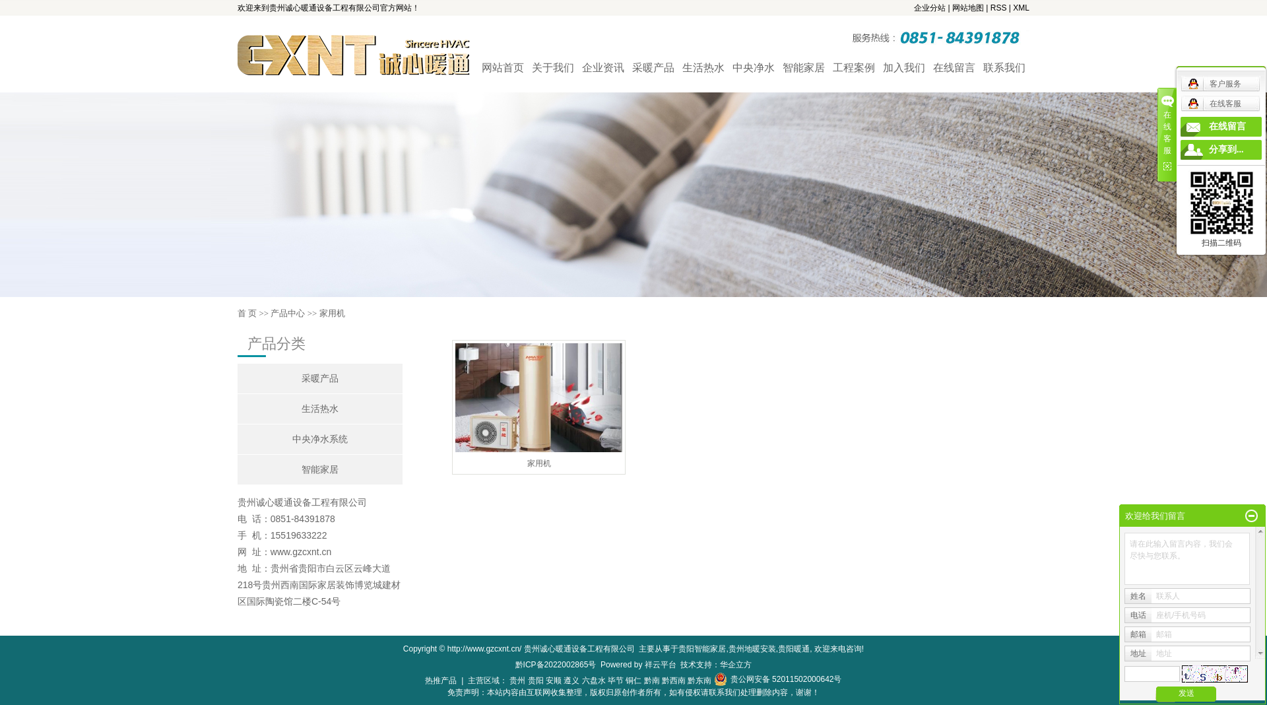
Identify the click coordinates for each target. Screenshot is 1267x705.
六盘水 (594, 680)
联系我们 (1004, 67)
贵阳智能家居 (702, 649)
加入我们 (904, 67)
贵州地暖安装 (752, 649)
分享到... (1226, 149)
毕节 (616, 680)
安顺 (554, 680)
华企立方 (736, 664)
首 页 (247, 313)
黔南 (652, 680)
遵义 (571, 680)
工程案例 (854, 67)
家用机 (332, 313)
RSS (999, 8)
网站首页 (503, 67)
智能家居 (804, 67)
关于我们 (553, 67)
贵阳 (536, 680)
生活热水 (703, 67)
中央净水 (753, 67)
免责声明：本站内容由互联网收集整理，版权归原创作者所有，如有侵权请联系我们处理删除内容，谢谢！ (633, 692)
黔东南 (699, 680)
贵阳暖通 (794, 649)
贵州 (517, 680)
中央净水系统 (320, 439)
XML (1021, 8)
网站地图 (968, 8)
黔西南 (674, 680)
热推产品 (441, 680)
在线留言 (954, 67)
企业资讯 (603, 67)
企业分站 (930, 8)
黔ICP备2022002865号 (556, 664)
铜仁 (633, 680)
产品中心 (288, 313)
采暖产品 (653, 67)
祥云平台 (660, 664)
